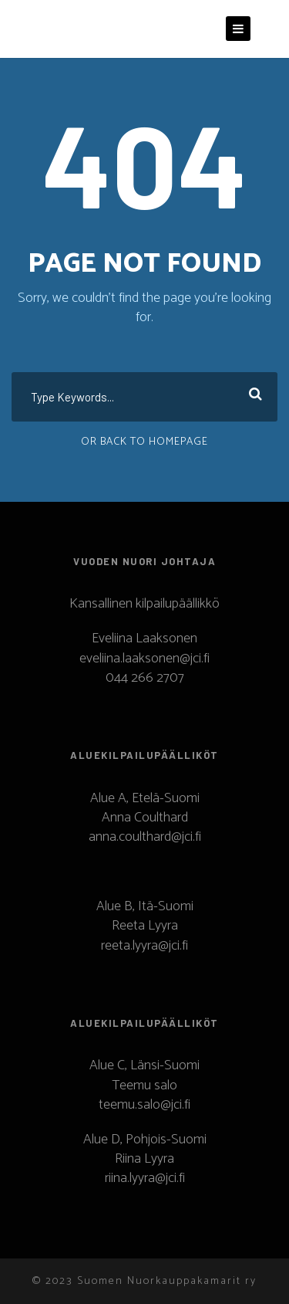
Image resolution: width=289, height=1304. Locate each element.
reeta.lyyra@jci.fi (144, 945)
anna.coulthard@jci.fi (145, 836)
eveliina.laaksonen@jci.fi (144, 658)
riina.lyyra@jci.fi (145, 1178)
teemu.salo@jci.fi (144, 1104)
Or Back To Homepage (144, 442)
